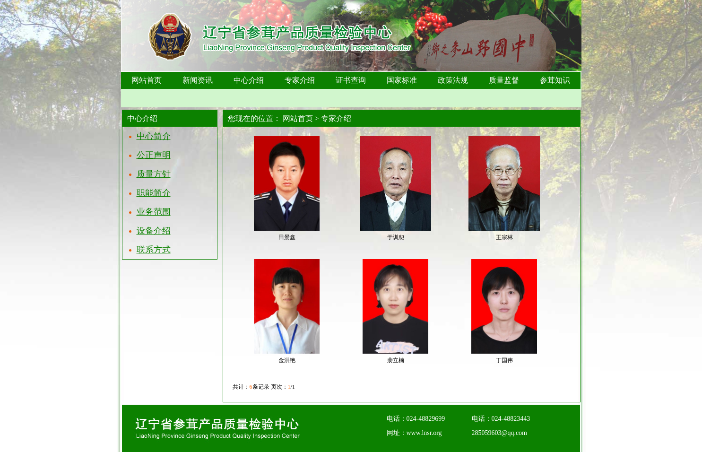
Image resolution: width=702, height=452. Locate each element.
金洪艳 (286, 360)
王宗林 (504, 237)
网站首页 (298, 118)
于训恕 (395, 237)
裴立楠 (395, 360)
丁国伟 (504, 360)
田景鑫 (286, 237)
